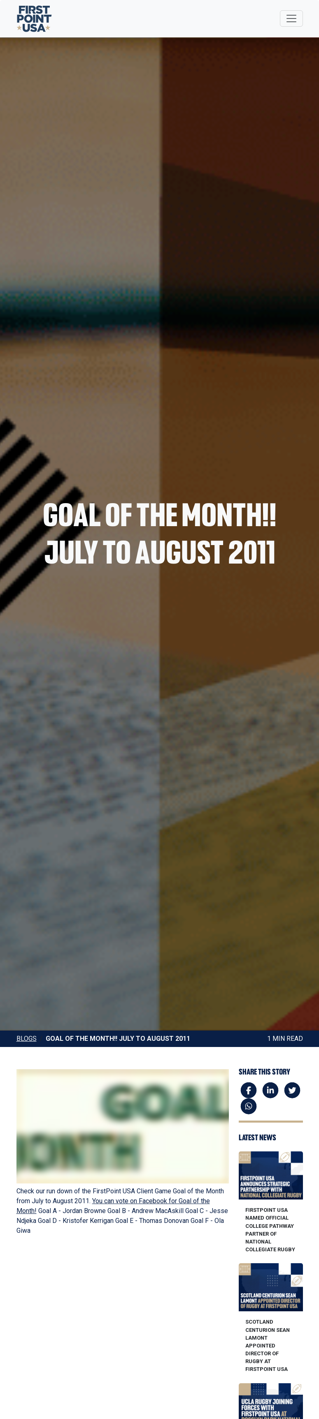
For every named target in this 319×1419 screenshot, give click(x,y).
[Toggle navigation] (291, 18)
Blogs (26, 1038)
